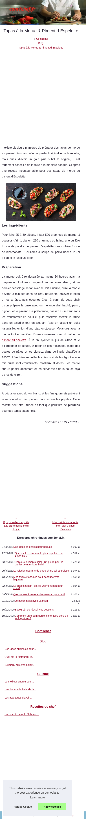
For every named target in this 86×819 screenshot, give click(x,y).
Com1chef (42, 38)
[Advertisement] (43, 95)
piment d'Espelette (14, 340)
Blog (40, 43)
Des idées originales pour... (20, 648)
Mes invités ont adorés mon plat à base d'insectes (65, 525)
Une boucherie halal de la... (20, 689)
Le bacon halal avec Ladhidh (31, 601)
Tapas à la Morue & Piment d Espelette (40, 47)
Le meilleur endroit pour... (19, 681)
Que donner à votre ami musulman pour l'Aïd (39, 594)
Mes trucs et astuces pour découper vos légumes (36, 578)
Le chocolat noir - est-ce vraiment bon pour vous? (38, 587)
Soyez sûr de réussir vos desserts (34, 609)
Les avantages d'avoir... (18, 697)
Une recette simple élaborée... (22, 714)
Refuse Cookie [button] (23, 806)
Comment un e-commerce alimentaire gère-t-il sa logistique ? (41, 617)
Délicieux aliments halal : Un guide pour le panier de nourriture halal (39, 563)
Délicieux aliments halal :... (20, 665)
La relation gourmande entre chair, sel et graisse (41, 570)
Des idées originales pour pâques (32, 547)
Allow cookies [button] (52, 806)
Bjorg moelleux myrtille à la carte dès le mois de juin (16, 525)
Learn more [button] (37, 797)
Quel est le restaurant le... (19, 656)
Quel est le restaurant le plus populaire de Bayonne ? (39, 554)
